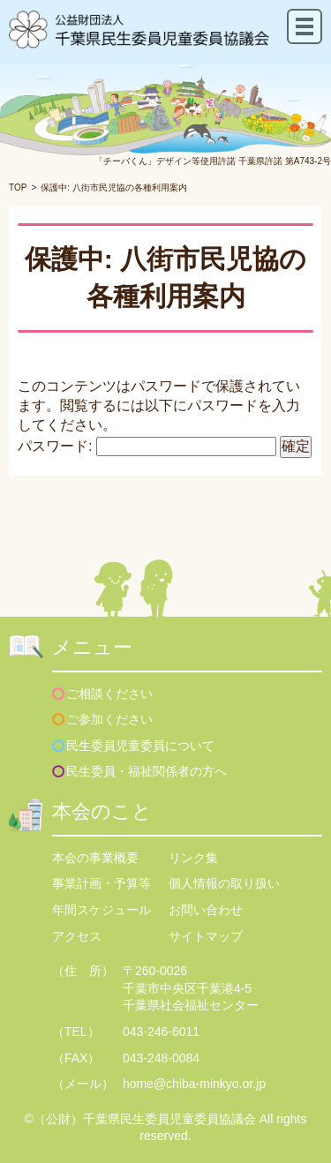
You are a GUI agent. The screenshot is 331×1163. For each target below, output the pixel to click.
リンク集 (193, 858)
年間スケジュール (101, 910)
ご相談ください (109, 694)
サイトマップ (206, 936)
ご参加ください (109, 719)
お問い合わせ (206, 910)
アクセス (77, 936)
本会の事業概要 (95, 858)
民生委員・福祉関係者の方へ (146, 771)
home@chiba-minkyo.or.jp (194, 1084)
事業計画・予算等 (101, 883)
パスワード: (147, 446)
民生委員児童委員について (140, 746)
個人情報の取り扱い (224, 883)
